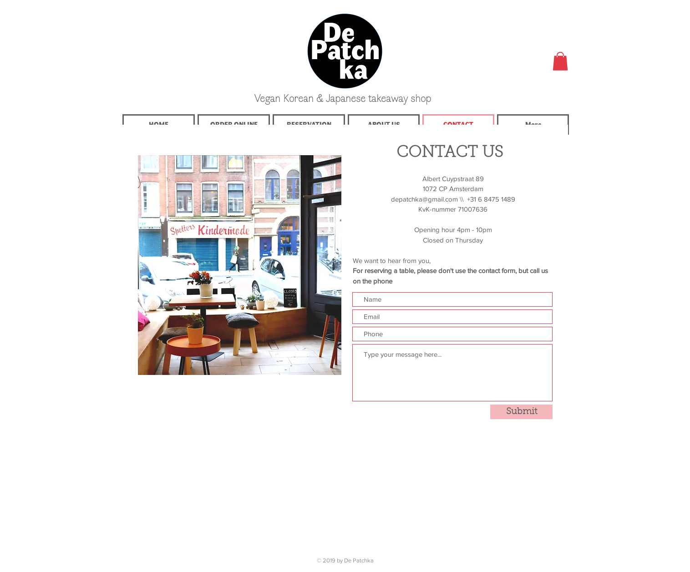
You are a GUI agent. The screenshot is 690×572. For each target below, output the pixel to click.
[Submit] (521, 412)
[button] (560, 61)
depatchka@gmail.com (424, 199)
